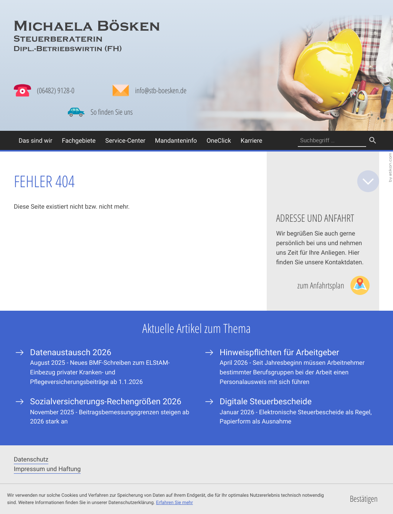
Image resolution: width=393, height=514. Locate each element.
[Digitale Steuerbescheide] (291, 411)
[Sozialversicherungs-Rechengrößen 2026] (102, 411)
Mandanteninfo (176, 140)
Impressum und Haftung (47, 469)
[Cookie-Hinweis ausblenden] (363, 499)
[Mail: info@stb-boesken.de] (149, 92)
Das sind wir (35, 140)
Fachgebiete (79, 140)
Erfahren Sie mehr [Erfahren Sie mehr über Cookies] (174, 502)
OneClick (218, 140)
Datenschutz (31, 459)
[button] (44, 90)
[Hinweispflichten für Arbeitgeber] (291, 367)
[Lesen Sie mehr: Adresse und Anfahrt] (333, 285)
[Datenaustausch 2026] (102, 367)
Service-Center (125, 140)
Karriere (251, 140)
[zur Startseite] (87, 36)
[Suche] (332, 140)
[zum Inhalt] (368, 181)
